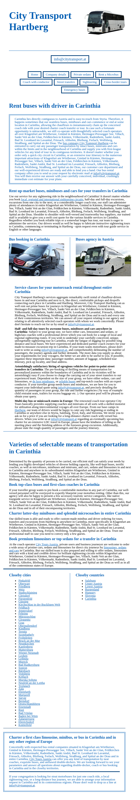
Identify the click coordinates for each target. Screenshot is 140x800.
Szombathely (26, 634)
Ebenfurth (24, 691)
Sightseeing (90, 82)
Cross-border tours (115, 82)
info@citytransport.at (70, 59)
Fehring (23, 613)
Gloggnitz (24, 619)
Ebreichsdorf (26, 722)
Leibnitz (23, 658)
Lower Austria (94, 586)
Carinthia (90, 598)
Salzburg (90, 580)
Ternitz (22, 631)
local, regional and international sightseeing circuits (52, 199)
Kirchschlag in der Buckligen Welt (39, 604)
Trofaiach (24, 686)
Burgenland (92, 589)
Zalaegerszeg (26, 719)
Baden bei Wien (28, 716)
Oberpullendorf (27, 625)
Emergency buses (74, 89)
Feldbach (23, 607)
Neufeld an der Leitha (31, 683)
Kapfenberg (25, 646)
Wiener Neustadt (28, 652)
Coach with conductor (36, 82)
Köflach (23, 676)
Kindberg (24, 628)
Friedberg (24, 586)
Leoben (22, 655)
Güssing (23, 601)
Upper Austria (93, 583)
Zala (21, 688)
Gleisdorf (24, 595)
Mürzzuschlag (27, 616)
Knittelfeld (24, 725)
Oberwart (24, 583)
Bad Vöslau (25, 713)
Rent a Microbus (108, 74)
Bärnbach (24, 671)
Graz (21, 622)
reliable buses (67, 381)
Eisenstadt (24, 707)
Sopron (22, 667)
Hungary (90, 592)
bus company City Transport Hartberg (85, 143)
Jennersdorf (25, 610)
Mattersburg (25, 649)
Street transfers (66, 82)
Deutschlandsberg (29, 703)
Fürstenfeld (25, 598)
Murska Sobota (27, 679)
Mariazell (24, 695)
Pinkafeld (24, 580)
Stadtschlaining (27, 592)
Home (34, 74)
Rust (21, 710)
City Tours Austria (47, 544)
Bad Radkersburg (28, 664)
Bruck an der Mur (29, 640)
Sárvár (22, 698)
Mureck (23, 661)
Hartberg (20, 410)
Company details (56, 74)
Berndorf (23, 701)
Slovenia (90, 595)
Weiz (21, 589)
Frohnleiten (25, 637)
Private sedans (82, 74)
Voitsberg (24, 673)
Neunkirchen (26, 643)
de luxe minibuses (43, 381)
